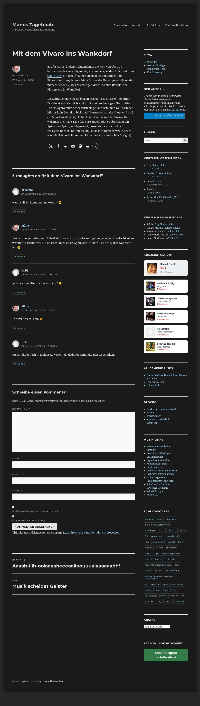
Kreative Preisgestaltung (159, 173)
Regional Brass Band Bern (160, 483)
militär (159, 549)
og (156, 555)
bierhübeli (171, 521)
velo (173, 592)
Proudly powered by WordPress (49, 682)
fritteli (163, 268)
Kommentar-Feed (156, 69)
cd (163, 532)
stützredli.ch (153, 387)
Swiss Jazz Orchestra (157, 489)
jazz (147, 544)
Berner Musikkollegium (159, 448)
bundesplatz (152, 532)
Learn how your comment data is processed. (91, 532)
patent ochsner (153, 561)
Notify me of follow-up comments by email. (35, 511)
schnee (158, 572)
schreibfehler (172, 572)
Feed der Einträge (156, 65)
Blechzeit (151, 452)
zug (159, 603)
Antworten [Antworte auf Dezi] (19, 364)
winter (174, 597)
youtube (149, 603)
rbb (174, 561)
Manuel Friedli (20, 75)
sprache (155, 586)
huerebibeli (172, 538)
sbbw (148, 572)
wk (182, 597)
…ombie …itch (154, 181)
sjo (146, 586)
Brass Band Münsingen (159, 455)
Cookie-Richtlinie (176, 25)
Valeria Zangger (155, 493)
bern (159, 521)
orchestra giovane (156, 479)
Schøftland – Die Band (158, 486)
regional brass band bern (158, 566)
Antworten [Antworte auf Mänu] (19, 256)
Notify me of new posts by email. (29, 520)
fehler (183, 532)
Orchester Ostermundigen (160, 476)
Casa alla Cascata (155, 384)
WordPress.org (154, 72)
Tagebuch (17, 84)
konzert (171, 544)
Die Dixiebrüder (155, 458)
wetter (164, 597)
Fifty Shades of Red (156, 165)
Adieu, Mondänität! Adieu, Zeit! (163, 197)
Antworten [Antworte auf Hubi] (19, 292)
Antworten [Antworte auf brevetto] (19, 211)
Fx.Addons (154, 25)
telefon (148, 592)
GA (146, 538)
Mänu (25, 225)
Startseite (120, 25)
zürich (168, 603)
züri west (179, 603)
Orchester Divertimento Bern (162, 472)
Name (17, 458)
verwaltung (151, 597)
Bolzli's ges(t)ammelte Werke (162, 411)
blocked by (166, 656)
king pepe (157, 544)
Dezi (24, 342)
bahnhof (149, 521)
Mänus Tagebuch (32, 24)
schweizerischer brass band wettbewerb (159, 579)
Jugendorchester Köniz (159, 462)
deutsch (172, 532)
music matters (154, 469)
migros (148, 549)
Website (17, 490)
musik (148, 555)
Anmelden (152, 62)
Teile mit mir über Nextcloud (163, 115)
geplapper (157, 538)
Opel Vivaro (54, 75)
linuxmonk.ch (154, 418)
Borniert (151, 414)
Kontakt (136, 25)
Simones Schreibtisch (158, 421)
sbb (177, 566)
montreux (171, 549)
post (166, 561)
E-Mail (17, 474)
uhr (166, 592)
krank (181, 544)
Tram (158, 592)
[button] (51, 146)
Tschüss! (151, 189)
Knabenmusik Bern (157, 465)
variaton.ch (152, 496)
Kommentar (21, 409)
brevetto (27, 190)
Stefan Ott (152, 425)
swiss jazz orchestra (173, 586)
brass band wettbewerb (157, 526)
